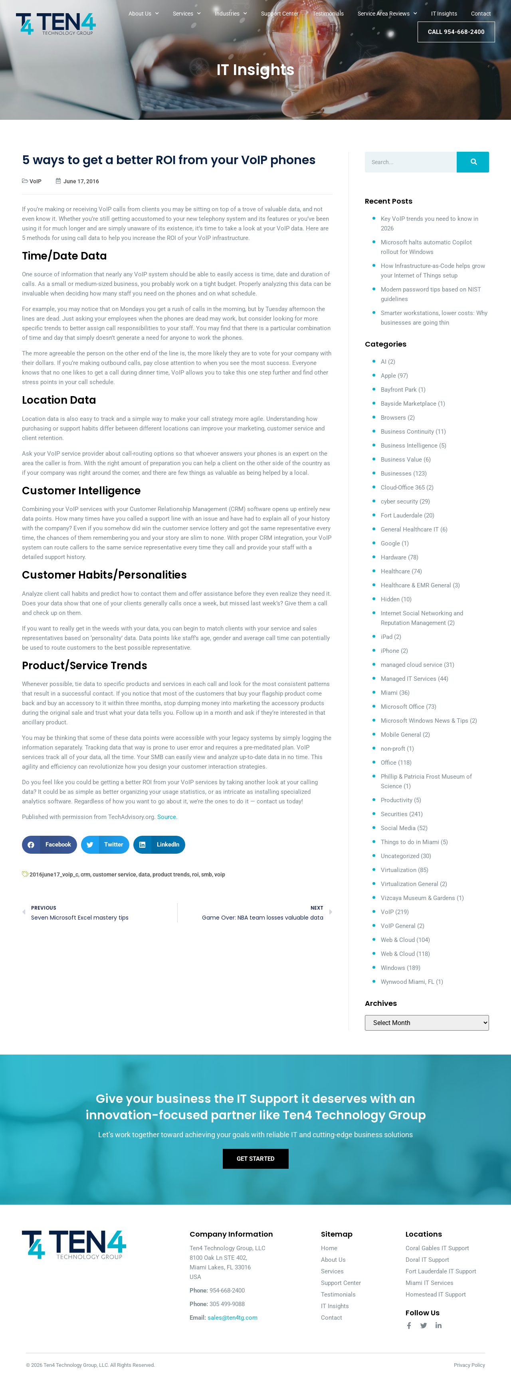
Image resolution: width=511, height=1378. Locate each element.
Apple (388, 375)
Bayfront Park (399, 389)
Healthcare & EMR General (416, 585)
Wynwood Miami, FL (407, 981)
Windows (393, 968)
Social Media (398, 828)
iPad (386, 636)
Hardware (393, 557)
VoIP (36, 181)
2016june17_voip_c (54, 874)
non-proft (393, 748)
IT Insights (444, 13)
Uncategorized (400, 856)
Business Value (401, 459)
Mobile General (401, 734)
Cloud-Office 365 (403, 487)
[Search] (473, 162)
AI (383, 361)
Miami (389, 692)
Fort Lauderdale (401, 515)
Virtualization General (409, 884)
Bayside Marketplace (408, 403)
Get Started (256, 1159)
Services (187, 14)
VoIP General (398, 926)
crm (85, 874)
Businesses (396, 473)
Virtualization (398, 870)
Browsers (393, 417)
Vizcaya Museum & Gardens (418, 898)
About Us (144, 14)
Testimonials (328, 13)
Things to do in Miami (410, 842)
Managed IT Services (408, 678)
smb (206, 874)
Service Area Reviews (387, 14)
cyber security (399, 501)
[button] (49, 845)
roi (195, 874)
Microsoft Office (402, 706)
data (144, 874)
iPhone (390, 650)
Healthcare (395, 571)
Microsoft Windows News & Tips (424, 720)
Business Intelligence (409, 445)
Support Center (280, 13)
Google (390, 543)
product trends (171, 874)
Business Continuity (407, 431)
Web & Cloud (398, 940)
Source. (167, 817)
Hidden (390, 599)
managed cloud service (411, 664)
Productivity (396, 800)
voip (219, 874)
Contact (481, 13)
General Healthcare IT (410, 529)
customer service (114, 874)
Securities (394, 814)
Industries (231, 14)
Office (388, 762)
